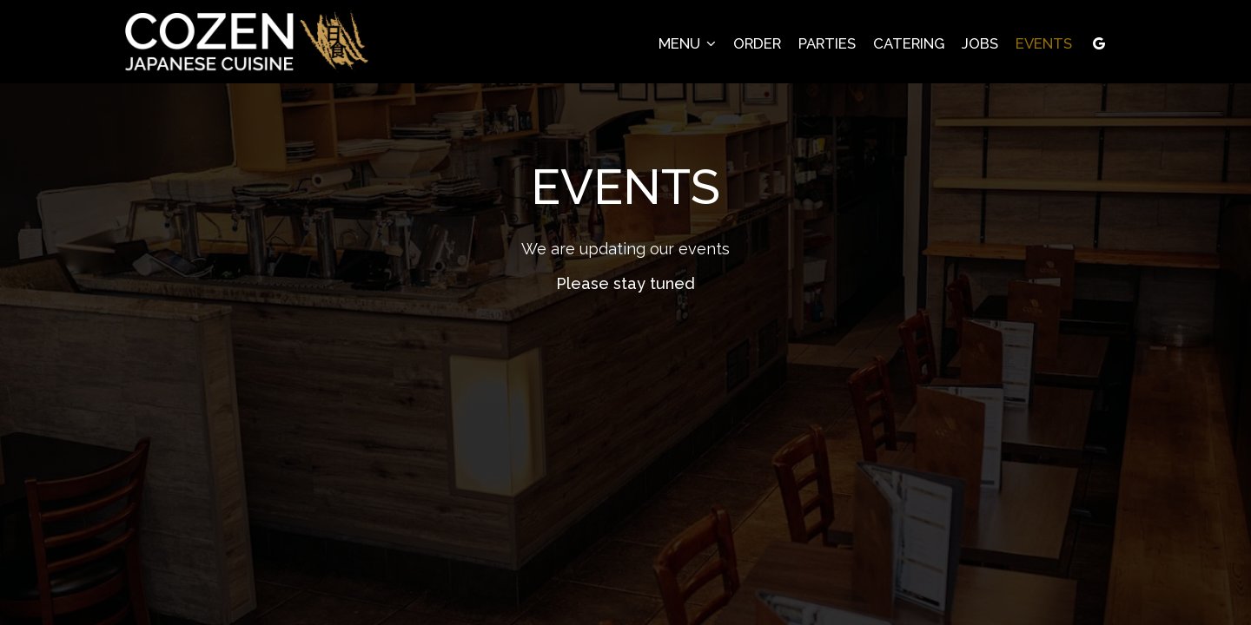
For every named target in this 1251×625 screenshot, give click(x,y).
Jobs (980, 43)
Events (1044, 43)
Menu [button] (687, 43)
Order (757, 43)
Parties (827, 43)
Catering (908, 43)
